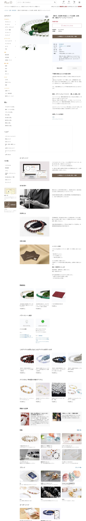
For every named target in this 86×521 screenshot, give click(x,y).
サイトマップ (8, 182)
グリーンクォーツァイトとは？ (42, 337)
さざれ (6, 79)
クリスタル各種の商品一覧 (25, 336)
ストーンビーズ (8, 40)
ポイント (7, 73)
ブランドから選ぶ (9, 112)
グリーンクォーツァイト (57, 119)
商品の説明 (59, 68)
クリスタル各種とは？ (24, 334)
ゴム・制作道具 (8, 93)
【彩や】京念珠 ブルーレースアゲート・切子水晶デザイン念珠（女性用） (58, 369)
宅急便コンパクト (63, 46)
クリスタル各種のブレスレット (26, 337)
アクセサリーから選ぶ (10, 106)
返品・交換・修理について (10, 145)
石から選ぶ (7, 114)
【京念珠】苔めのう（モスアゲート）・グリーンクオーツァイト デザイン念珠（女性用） (42, 305)
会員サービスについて (10, 148)
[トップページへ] (8, 3)
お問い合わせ (8, 154)
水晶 (53, 117)
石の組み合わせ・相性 (10, 177)
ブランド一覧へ (78, 467)
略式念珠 (7, 54)
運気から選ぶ (8, 122)
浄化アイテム (8, 82)
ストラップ (7, 35)
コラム (6, 170)
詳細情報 (74, 68)
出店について (8, 179)
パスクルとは (8, 165)
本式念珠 (7, 57)
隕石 (6, 71)
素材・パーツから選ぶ (10, 109)
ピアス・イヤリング (9, 27)
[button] (21, 29)
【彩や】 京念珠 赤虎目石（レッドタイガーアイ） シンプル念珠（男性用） (42, 369)
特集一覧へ (79, 430)
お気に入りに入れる (67, 25)
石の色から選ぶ (8, 117)
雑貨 (6, 85)
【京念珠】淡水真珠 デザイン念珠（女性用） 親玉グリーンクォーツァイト (26, 305)
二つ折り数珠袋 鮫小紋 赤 (57, 303)
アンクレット (8, 32)
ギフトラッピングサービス (10, 151)
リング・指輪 (8, 29)
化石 (6, 68)
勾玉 (6, 49)
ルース (6, 46)
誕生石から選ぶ (8, 120)
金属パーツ (7, 90)
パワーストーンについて (10, 136)
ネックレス (7, 24)
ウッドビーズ (8, 43)
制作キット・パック (9, 96)
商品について (8, 138)
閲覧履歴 (7, 167)
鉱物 (6, 65)
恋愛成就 (40, 335)
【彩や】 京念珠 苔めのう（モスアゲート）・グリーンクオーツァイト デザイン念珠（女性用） (26, 369)
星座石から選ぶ (8, 125)
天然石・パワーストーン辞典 (10, 174)
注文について (8, 141)
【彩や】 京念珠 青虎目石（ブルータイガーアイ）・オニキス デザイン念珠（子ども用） (74, 369)
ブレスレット (8, 21)
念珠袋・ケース (8, 60)
